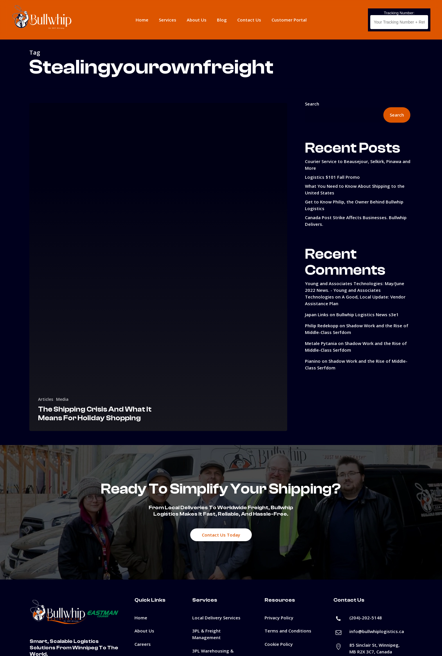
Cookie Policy (279, 644)
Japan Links (316, 314)
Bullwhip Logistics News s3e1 (367, 314)
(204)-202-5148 (365, 618)
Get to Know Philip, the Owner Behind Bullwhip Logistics (354, 205)
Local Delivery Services (216, 618)
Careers (142, 644)
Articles (45, 399)
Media (62, 399)
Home (140, 618)
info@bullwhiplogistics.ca (376, 631)
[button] (221, 534)
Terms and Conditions (288, 631)
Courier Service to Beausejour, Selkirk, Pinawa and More (357, 164)
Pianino (313, 361)
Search (312, 104)
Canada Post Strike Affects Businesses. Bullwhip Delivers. (356, 221)
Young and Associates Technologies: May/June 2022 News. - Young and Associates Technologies (354, 290)
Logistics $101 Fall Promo (332, 177)
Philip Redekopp (321, 325)
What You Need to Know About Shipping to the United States (355, 189)
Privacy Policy (279, 618)
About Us (144, 631)
